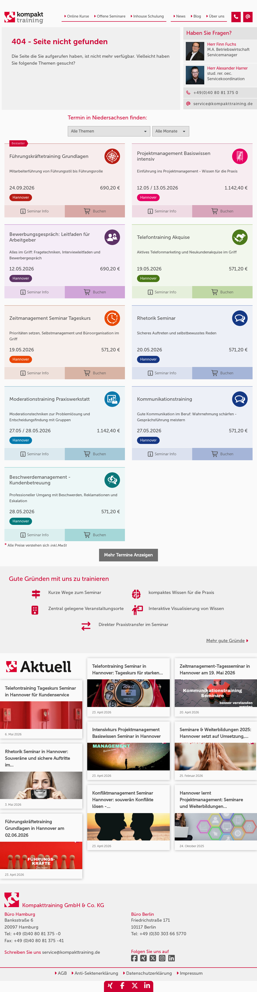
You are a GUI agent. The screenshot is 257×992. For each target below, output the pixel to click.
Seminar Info (34, 211)
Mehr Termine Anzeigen (128, 555)
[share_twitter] (135, 986)
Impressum (189, 973)
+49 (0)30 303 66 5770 (162, 933)
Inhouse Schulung (147, 16)
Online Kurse (76, 16)
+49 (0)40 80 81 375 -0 (37, 933)
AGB (60, 973)
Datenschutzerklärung (147, 973)
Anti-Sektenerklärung (94, 973)
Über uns (215, 16)
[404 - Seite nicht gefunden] (236, 17)
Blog (195, 16)
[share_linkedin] (147, 986)
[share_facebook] (122, 986)
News (179, 16)
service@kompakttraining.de (71, 952)
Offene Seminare (109, 16)
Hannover (21, 197)
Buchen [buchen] (95, 211)
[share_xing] (110, 986)
